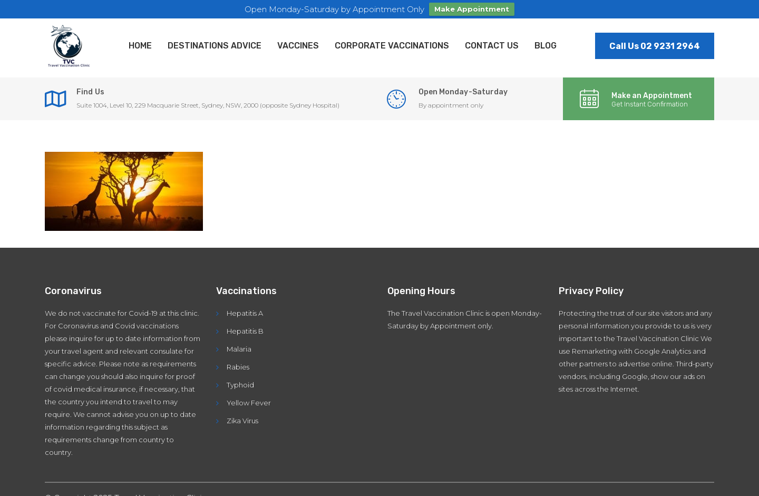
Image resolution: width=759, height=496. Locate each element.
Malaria (239, 348)
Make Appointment (471, 9)
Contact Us (492, 45)
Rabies (238, 366)
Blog (545, 45)
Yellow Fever (249, 401)
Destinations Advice (214, 45)
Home (140, 45)
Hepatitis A (245, 312)
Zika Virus (242, 419)
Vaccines (298, 45)
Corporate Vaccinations (392, 45)
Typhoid (240, 384)
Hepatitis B (245, 330)
